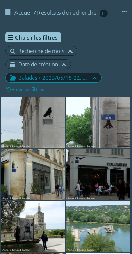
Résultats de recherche (66, 12)
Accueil (23, 12)
